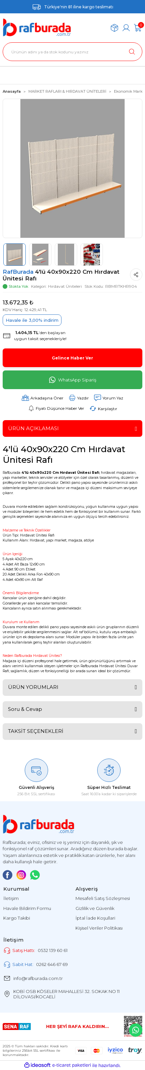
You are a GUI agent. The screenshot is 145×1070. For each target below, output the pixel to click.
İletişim (11, 898)
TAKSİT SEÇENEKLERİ (35, 731)
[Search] (72, 51)
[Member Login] (126, 27)
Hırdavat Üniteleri (65, 286)
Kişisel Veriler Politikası (99, 928)
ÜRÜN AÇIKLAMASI (33, 428)
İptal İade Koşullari (95, 918)
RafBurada (19, 271)
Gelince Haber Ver (72, 357)
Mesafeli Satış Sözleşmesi (103, 898)
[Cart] (137, 27)
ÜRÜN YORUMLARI (33, 687)
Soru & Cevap (25, 709)
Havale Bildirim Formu (27, 908)
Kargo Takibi (16, 918)
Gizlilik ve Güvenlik (95, 908)
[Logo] (37, 27)
